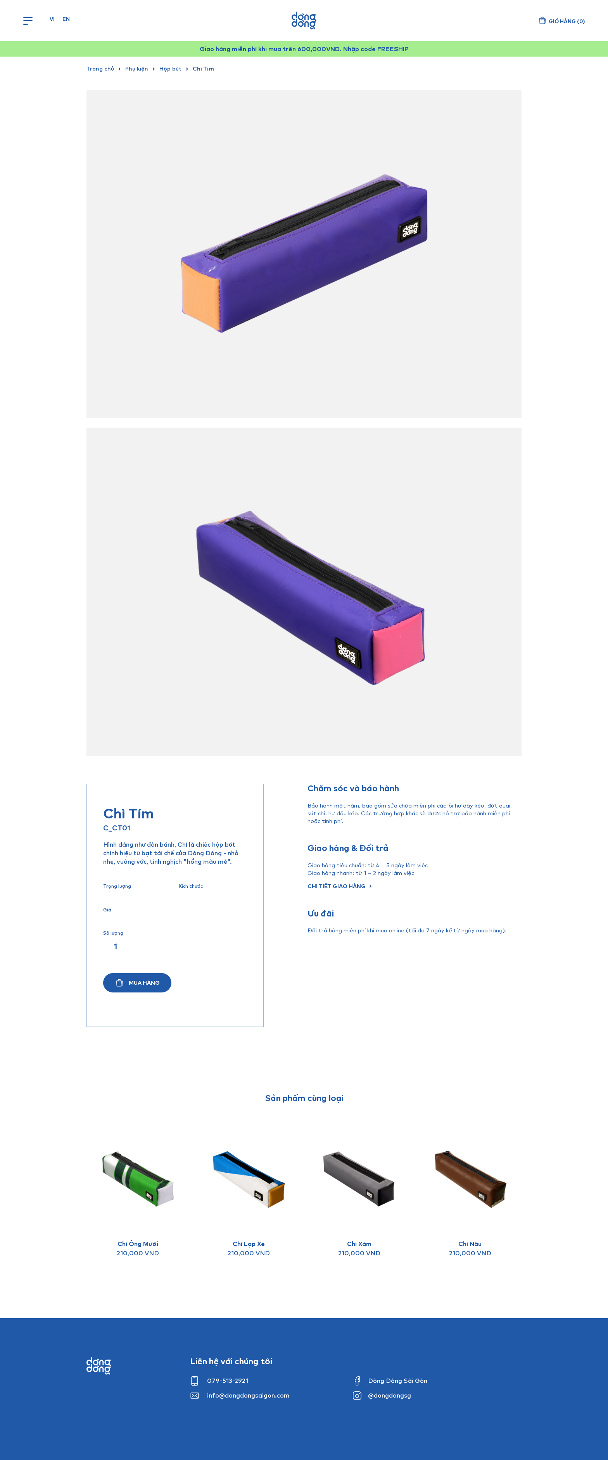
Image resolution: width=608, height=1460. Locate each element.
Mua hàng (144, 982)
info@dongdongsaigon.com (248, 1395)
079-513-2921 (227, 1380)
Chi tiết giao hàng (336, 886)
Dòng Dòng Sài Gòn (397, 1380)
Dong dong (98, 1366)
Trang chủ (100, 68)
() (567, 21)
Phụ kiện (136, 68)
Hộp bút (170, 68)
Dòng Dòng (304, 20)
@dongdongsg (389, 1395)
